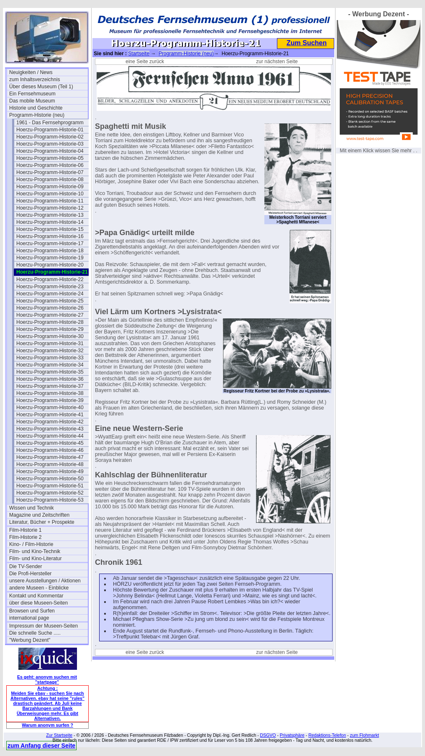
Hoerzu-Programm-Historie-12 (50, 208)
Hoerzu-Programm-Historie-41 (50, 415)
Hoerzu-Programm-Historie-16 (50, 236)
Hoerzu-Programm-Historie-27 (50, 315)
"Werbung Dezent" (29, 640)
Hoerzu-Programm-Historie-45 (50, 443)
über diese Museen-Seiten (38, 603)
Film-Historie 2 (25, 537)
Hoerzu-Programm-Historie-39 (50, 400)
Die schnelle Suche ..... (35, 633)
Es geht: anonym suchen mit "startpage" (47, 679)
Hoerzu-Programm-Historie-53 (50, 500)
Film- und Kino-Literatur (35, 558)
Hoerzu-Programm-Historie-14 (50, 222)
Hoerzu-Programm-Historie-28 (50, 322)
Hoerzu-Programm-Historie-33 (50, 358)
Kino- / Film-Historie (31, 544)
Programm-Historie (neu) (36, 115)
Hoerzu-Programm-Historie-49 (50, 471)
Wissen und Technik (31, 508)
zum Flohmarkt (364, 735)
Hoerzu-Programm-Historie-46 (50, 450)
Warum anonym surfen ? (47, 725)
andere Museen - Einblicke (39, 588)
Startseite (138, 53)
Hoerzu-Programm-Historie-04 (50, 151)
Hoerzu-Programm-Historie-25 (50, 301)
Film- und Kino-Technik (34, 551)
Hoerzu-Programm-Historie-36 (50, 379)
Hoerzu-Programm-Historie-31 (50, 343)
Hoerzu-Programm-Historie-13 (50, 215)
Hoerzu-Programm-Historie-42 (50, 422)
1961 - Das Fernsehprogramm (50, 123)
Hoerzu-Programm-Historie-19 (50, 258)
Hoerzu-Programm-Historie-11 (50, 201)
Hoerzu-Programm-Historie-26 (50, 308)
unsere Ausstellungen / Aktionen (45, 581)
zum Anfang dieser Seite (41, 745)
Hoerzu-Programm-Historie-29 (50, 329)
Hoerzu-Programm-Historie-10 (50, 194)
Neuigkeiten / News (30, 72)
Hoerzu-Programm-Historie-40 (50, 407)
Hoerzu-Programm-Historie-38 (50, 393)
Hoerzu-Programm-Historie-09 (50, 187)
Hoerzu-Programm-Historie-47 (50, 457)
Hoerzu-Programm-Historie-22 (50, 279)
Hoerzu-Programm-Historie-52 (50, 493)
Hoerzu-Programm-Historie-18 (50, 251)
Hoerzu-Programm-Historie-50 (50, 479)
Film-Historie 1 (25, 530)
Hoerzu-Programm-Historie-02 (50, 137)
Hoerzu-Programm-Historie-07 (50, 172)
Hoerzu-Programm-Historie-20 (50, 265)
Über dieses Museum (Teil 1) (41, 87)
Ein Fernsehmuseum (32, 94)
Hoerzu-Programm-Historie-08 (50, 179)
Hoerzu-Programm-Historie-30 (50, 336)
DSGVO (268, 735)
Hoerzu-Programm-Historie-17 (50, 243)
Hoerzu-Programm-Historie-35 (50, 372)
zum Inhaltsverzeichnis (34, 79)
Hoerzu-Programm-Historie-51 (50, 486)
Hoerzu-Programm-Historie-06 (50, 165)
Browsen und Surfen (32, 611)
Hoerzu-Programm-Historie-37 (50, 386)
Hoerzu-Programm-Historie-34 (50, 365)
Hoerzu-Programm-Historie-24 (50, 294)
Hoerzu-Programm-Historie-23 (50, 287)
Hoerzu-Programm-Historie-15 (50, 229)
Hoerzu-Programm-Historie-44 (50, 436)
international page (29, 618)
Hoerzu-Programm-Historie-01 (50, 130)
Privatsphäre (292, 735)
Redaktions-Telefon (327, 735)
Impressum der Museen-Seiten (43, 626)
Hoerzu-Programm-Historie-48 (50, 464)
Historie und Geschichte (35, 108)
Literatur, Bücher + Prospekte (41, 522)
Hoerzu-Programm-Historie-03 (50, 144)
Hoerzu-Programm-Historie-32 (50, 351)
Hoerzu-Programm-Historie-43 (50, 429)
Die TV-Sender (25, 566)
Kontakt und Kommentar (36, 596)
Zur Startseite (59, 735)
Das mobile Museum (32, 101)
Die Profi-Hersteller (30, 574)
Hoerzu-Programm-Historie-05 (50, 158)
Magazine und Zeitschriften (39, 515)
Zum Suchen (307, 42)
